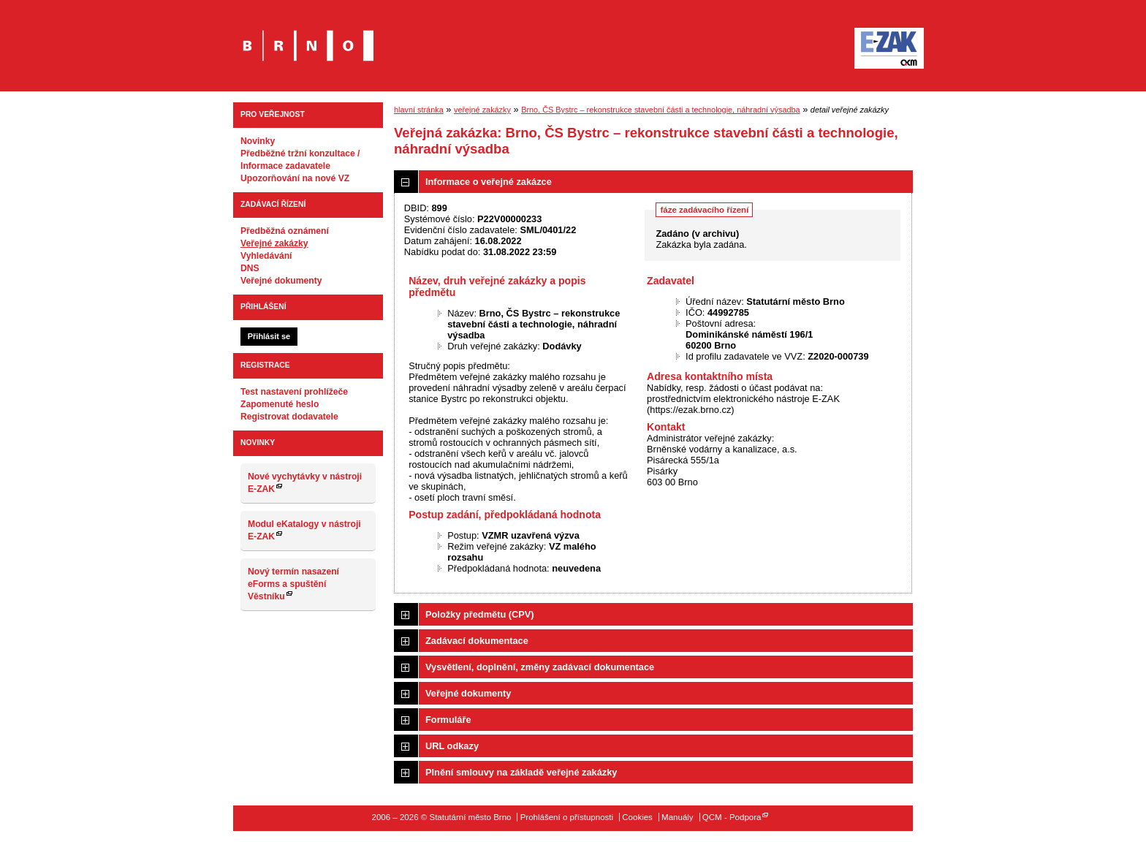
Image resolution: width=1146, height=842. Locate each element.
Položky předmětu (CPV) (479, 614)
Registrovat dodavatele (289, 416)
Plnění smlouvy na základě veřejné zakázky (521, 772)
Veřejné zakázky (274, 243)
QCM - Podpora (732, 817)
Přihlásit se (269, 336)
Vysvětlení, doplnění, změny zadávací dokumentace (539, 666)
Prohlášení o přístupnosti (566, 817)
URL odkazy (452, 745)
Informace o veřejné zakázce (488, 181)
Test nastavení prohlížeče (294, 392)
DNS (249, 268)
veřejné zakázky (482, 109)
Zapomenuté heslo (279, 404)
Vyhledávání (266, 256)
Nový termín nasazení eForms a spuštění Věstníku (293, 584)
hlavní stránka (419, 109)
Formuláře (448, 719)
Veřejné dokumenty (281, 281)
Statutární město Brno (308, 35)
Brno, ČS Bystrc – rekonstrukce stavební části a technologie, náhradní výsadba (660, 109)
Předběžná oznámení (284, 231)
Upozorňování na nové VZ (294, 178)
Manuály (677, 817)
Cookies (637, 817)
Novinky (257, 141)
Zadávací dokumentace (476, 640)
